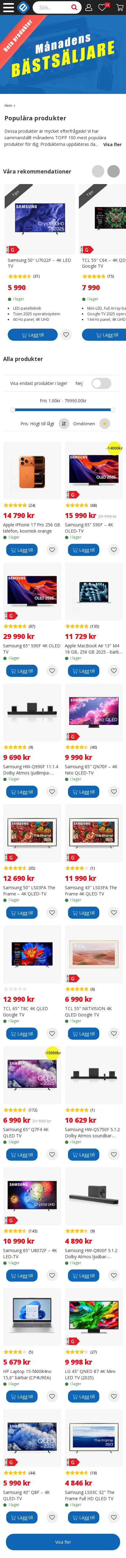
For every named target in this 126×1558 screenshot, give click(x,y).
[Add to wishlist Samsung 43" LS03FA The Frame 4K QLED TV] (114, 912)
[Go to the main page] (8, 105)
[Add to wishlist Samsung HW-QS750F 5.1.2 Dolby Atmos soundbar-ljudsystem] (114, 1154)
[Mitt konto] (89, 7)
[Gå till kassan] (120, 7)
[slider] (13, 409)
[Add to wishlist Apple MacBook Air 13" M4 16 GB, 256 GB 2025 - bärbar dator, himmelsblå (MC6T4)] (114, 671)
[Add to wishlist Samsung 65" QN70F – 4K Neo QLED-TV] (114, 791)
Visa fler (108, 144)
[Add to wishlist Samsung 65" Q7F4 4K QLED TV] (52, 1154)
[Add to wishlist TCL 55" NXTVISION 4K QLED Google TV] (114, 1033)
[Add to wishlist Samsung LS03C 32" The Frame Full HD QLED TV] (114, 1517)
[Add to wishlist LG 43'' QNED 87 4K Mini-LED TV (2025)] (114, 1396)
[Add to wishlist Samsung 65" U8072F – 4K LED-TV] (52, 1275)
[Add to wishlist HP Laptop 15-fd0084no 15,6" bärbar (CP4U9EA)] (52, 1396)
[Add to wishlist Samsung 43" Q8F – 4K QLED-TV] (52, 1517)
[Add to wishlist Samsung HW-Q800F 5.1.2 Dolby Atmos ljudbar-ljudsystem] (114, 1275)
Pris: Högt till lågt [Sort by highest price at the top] (45, 423)
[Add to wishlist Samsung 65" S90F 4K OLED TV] (52, 671)
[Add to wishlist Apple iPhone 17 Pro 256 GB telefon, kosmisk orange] (52, 550)
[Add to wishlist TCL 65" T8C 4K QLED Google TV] (52, 1033)
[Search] (57, 7)
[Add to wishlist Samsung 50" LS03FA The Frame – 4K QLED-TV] (52, 912)
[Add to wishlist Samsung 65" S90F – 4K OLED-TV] (114, 550)
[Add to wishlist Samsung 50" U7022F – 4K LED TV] (66, 334)
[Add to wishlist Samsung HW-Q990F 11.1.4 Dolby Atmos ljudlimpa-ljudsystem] (52, 791)
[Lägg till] (33, 336)
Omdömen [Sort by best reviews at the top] (91, 423)
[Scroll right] (113, 171)
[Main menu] (8, 7)
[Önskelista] (104, 7)
